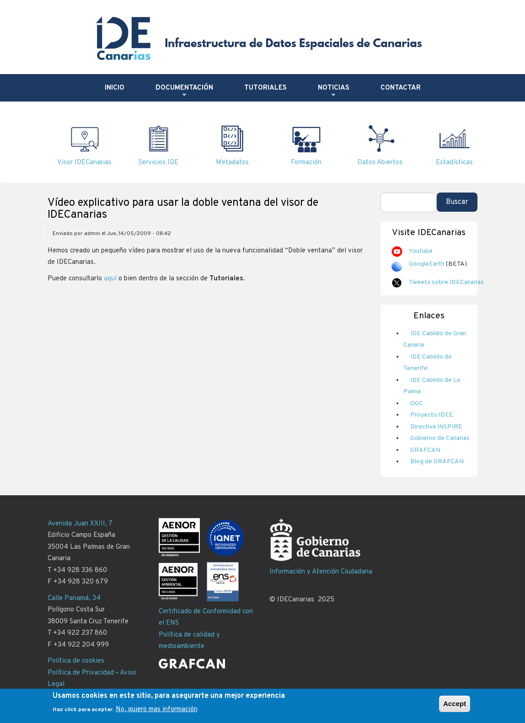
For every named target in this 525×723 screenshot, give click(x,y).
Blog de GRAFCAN (437, 462)
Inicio (114, 88)
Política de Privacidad (81, 673)
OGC (416, 403)
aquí (110, 278)
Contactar (400, 88)
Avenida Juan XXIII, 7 (80, 523)
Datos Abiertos (380, 162)
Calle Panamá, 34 (74, 598)
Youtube (421, 251)
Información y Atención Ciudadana (320, 572)
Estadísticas (454, 162)
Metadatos (232, 162)
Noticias (333, 91)
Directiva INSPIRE (436, 427)
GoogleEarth (427, 264)
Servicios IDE (158, 162)
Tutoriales (265, 88)
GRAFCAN (425, 450)
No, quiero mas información (157, 711)
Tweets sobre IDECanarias (446, 282)
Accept (454, 706)
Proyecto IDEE (431, 415)
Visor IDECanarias (84, 162)
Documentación (184, 91)
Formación (306, 162)
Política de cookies (76, 661)
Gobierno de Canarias (440, 438)
